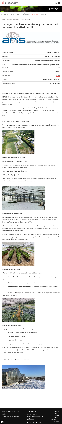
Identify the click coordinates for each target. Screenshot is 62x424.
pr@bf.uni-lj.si (30, 419)
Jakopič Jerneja (54, 83)
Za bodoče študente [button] (23, 14)
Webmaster (57, 411)
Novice (43, 14)
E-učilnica (56, 415)
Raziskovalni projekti (26, 19)
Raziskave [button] (35, 14)
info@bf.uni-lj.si (31, 416)
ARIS (58, 75)
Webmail (56, 413)
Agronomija (9, 19)
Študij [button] (12, 14)
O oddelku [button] (4, 14)
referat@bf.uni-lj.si (40, 416)
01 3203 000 (32, 411)
